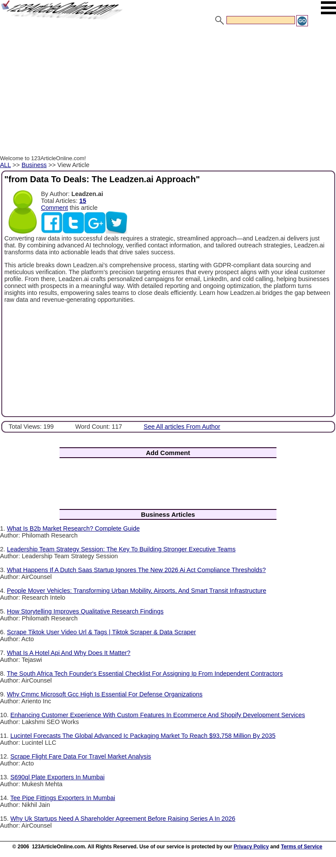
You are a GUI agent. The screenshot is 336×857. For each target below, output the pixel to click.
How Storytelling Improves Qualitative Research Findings (85, 611)
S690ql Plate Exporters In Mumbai (57, 777)
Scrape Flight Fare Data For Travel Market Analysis (80, 756)
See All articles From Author (182, 426)
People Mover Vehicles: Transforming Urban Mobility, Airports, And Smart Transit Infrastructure (136, 590)
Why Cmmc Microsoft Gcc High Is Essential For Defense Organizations (104, 694)
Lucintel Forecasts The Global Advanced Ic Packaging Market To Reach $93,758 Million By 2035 (143, 735)
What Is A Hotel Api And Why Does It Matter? (68, 652)
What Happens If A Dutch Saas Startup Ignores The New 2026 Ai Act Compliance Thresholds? (136, 569)
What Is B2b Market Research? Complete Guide (73, 528)
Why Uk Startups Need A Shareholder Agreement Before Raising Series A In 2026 (123, 818)
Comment (54, 207)
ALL (5, 164)
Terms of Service (301, 847)
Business (34, 164)
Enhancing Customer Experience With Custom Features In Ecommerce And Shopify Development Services (157, 715)
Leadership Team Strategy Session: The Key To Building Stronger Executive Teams (121, 549)
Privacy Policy (251, 847)
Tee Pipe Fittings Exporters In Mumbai (62, 797)
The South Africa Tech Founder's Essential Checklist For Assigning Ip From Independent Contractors (145, 673)
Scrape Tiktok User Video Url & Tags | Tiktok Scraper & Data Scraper (101, 632)
